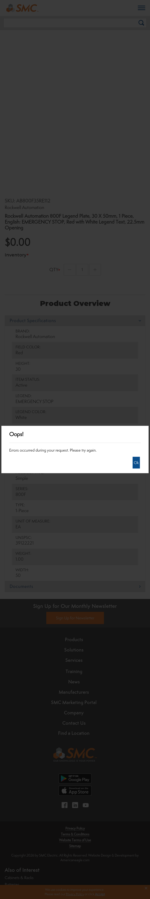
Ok (136, 462)
